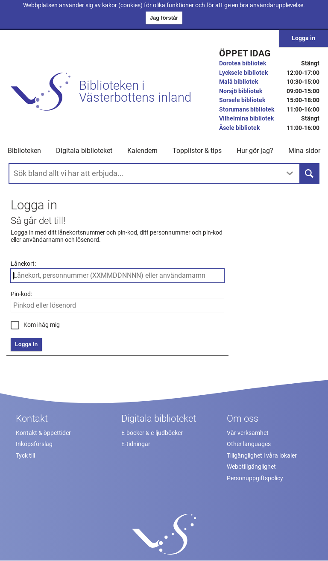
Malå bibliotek (238, 81)
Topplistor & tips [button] (197, 151)
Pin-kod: (21, 294)
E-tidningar (135, 444)
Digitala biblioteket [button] (84, 151)
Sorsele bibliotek (242, 100)
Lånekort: (23, 264)
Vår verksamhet (248, 433)
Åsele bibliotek (239, 128)
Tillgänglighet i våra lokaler (262, 455)
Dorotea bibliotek (242, 63)
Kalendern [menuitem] (142, 151)
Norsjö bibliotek (240, 91)
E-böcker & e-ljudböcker (152, 433)
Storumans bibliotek (246, 109)
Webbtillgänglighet (251, 466)
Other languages (249, 444)
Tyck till (25, 455)
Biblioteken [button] (24, 151)
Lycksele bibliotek (243, 72)
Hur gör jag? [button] (255, 151)
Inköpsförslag (34, 444)
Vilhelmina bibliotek (246, 118)
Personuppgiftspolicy (255, 478)
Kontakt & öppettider (43, 433)
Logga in (303, 38)
